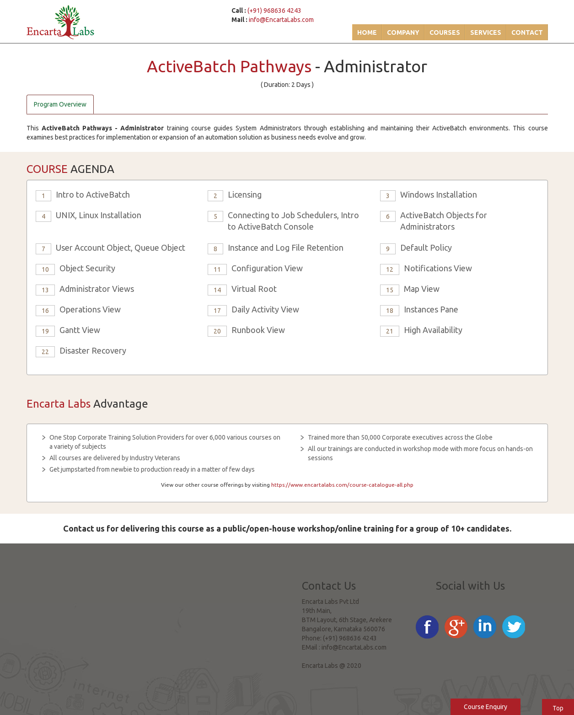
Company (403, 32)
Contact (527, 32)
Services (485, 32)
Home (367, 32)
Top (558, 708)
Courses (444, 32)
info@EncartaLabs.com (281, 19)
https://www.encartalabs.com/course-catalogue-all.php (342, 485)
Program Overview (60, 104)
